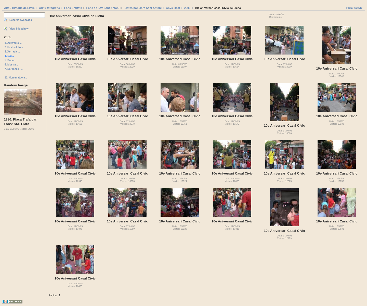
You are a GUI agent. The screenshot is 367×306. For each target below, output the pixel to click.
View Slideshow (19, 28)
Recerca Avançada (20, 20)
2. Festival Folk (14, 47)
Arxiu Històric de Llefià (19, 7)
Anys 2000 (173, 7)
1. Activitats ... (13, 43)
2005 (187, 7)
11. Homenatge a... (16, 77)
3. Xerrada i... (12, 51)
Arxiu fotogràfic (49, 7)
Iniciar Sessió (354, 7)
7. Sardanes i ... (14, 69)
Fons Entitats (73, 7)
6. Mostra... (11, 64)
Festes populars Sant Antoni (143, 7)
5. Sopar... (11, 60)
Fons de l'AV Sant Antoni (103, 7)
